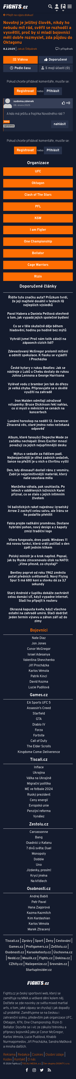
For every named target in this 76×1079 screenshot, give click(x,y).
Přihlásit (53, 91)
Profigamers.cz (37, 947)
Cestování (63, 941)
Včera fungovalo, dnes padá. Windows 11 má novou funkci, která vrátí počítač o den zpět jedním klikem (37, 544)
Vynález (39, 817)
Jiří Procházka (39, 666)
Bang (39, 838)
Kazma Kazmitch (39, 913)
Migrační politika (39, 784)
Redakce (23, 1055)
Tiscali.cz (12, 941)
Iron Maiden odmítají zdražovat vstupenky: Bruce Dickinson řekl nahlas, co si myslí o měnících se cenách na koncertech (38, 407)
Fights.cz (46, 958)
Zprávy (27, 941)
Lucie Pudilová (38, 688)
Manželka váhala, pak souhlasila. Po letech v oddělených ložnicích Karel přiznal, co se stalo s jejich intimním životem (38, 493)
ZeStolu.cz (59, 947)
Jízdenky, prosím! (38, 870)
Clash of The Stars (38, 195)
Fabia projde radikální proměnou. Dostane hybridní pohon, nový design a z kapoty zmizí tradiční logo (38, 527)
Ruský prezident (38, 795)
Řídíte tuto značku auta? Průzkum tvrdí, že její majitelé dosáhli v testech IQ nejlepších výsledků (38, 301)
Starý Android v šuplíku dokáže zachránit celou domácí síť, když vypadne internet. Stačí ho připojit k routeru (38, 597)
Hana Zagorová (39, 908)
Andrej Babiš (39, 897)
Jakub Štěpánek (27, 49)
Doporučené (55, 60)
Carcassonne (39, 832)
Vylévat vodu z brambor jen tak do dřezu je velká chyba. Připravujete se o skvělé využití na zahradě (38, 388)
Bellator (38, 253)
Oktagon (38, 183)
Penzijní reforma (39, 811)
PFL (38, 207)
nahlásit (60, 124)
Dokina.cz (62, 958)
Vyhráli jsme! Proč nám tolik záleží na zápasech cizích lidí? (38, 341)
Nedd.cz (14, 958)
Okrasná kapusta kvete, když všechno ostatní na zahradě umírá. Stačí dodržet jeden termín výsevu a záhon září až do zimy (37, 615)
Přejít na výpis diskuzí (18, 15)
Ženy (49, 941)
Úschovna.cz (63, 953)
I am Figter (38, 230)
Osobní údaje (55, 1055)
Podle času (20, 68)
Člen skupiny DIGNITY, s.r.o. (56, 1063)
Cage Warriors (38, 265)
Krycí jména (38, 876)
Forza (39, 730)
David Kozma (38, 682)
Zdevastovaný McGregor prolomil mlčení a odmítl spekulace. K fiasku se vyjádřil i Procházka (38, 355)
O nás (31, 1060)
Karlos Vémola (39, 671)
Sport (39, 941)
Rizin (38, 277)
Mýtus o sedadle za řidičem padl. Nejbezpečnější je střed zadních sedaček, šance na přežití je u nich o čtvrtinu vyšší (38, 458)
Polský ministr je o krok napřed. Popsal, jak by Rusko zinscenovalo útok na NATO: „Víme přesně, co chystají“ (38, 560)
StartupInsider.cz (39, 970)
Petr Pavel (38, 902)
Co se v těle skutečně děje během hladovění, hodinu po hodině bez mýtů (38, 328)
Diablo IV (38, 725)
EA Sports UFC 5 (39, 703)
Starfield (39, 714)
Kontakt (20, 1060)
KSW (38, 218)
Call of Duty (38, 741)
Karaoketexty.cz (39, 953)
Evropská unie (39, 806)
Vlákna (20, 60)
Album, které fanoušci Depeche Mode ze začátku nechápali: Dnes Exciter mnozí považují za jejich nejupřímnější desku (38, 441)
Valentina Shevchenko (39, 660)
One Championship (38, 242)
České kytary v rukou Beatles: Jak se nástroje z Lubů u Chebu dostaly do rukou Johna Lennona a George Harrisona (38, 372)
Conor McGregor (39, 649)
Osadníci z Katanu (39, 843)
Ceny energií (39, 800)
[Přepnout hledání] (50, 6)
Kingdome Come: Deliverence (39, 752)
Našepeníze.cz (36, 964)
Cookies (37, 1055)
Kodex (8, 1060)
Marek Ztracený (39, 930)
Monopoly (39, 854)
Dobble (39, 859)
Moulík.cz (29, 958)
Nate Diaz (39, 638)
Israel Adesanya (39, 655)
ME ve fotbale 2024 (39, 789)
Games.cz (16, 947)
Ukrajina (39, 773)
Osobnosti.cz (14, 953)
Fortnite (39, 736)
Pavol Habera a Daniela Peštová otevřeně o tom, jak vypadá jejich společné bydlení (38, 316)
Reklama (9, 1055)
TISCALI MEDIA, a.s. (31, 1063)
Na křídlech (39, 881)
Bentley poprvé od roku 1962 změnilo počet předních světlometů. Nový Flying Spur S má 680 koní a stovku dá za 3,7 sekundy (38, 579)
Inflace (39, 767)
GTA (39, 719)
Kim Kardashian (38, 918)
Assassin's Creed (39, 708)
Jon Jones (38, 644)
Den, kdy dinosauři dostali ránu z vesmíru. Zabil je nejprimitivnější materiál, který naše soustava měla (38, 474)
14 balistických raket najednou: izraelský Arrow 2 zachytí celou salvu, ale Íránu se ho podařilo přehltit (38, 511)
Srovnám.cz (58, 964)
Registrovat (25, 91)
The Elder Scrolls (39, 747)
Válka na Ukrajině (38, 778)
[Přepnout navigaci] (57, 6)
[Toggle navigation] (69, 6)
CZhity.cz (16, 964)
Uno (39, 865)
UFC (38, 172)
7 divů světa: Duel (38, 848)
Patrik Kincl (39, 676)
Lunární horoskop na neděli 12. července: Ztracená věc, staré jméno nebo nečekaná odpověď (38, 425)
